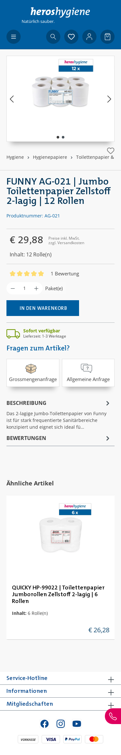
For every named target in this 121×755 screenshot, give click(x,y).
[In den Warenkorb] (42, 308)
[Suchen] (53, 37)
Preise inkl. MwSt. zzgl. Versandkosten (66, 240)
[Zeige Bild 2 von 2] (63, 137)
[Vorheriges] (11, 98)
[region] (60, 99)
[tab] (58, 414)
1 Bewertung (65, 273)
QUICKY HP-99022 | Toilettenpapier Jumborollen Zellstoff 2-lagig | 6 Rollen (58, 594)
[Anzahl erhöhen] (36, 288)
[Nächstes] (109, 98)
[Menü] (13, 37)
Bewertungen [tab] (58, 438)
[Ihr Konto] (89, 37)
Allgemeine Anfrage (88, 372)
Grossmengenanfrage (33, 372)
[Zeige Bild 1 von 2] (57, 137)
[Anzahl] (24, 288)
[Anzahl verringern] (12, 288)
